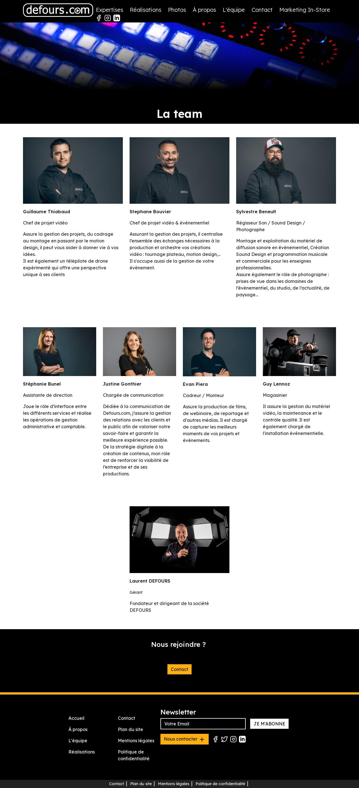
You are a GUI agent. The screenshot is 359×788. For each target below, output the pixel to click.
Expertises (109, 9)
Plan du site (130, 729)
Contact (262, 9)
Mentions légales (136, 740)
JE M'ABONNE (269, 724)
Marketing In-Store (304, 9)
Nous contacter (184, 739)
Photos (177, 9)
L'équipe (234, 9)
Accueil (76, 718)
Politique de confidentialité (220, 783)
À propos (204, 9)
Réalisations (145, 9)
